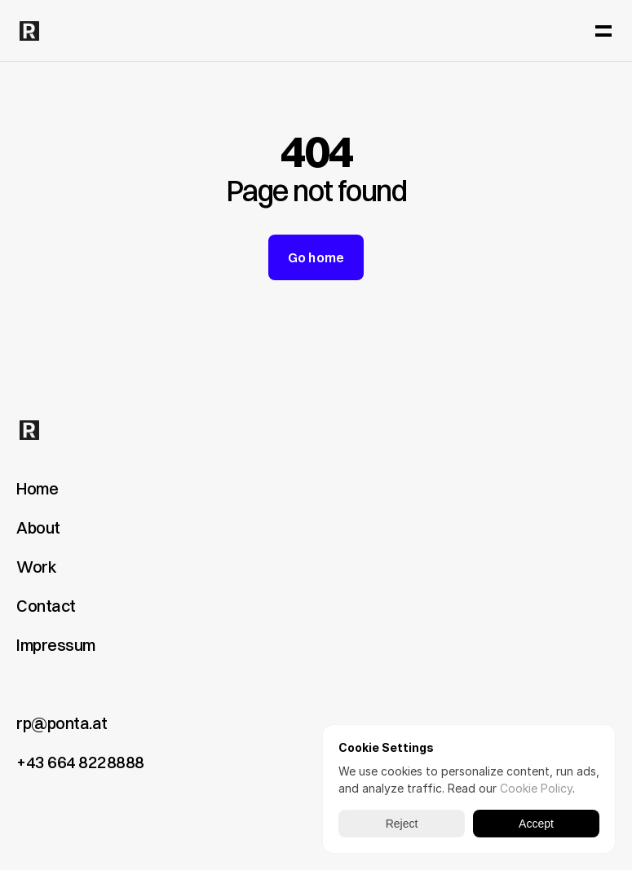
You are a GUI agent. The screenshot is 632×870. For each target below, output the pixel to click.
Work (36, 566)
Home (37, 488)
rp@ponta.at (62, 723)
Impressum (55, 645)
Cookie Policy (536, 788)
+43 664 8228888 (80, 762)
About (38, 527)
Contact (46, 605)
